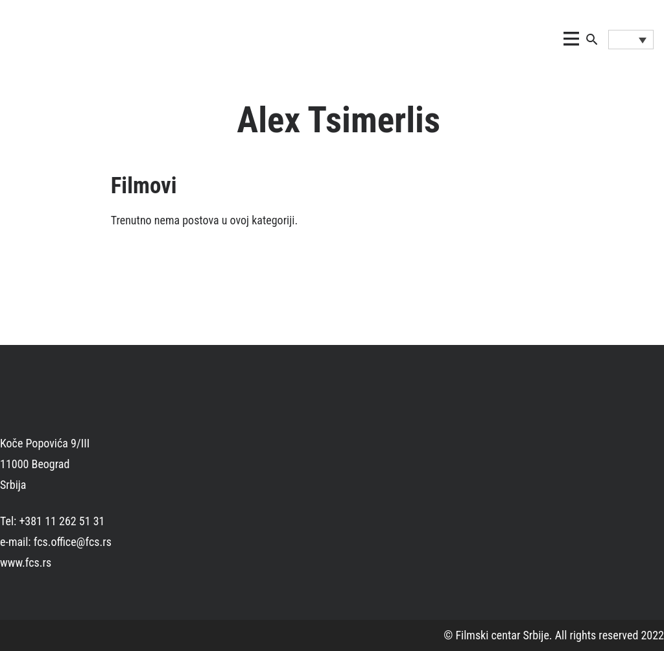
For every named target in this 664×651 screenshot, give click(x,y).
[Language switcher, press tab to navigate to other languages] (631, 39)
